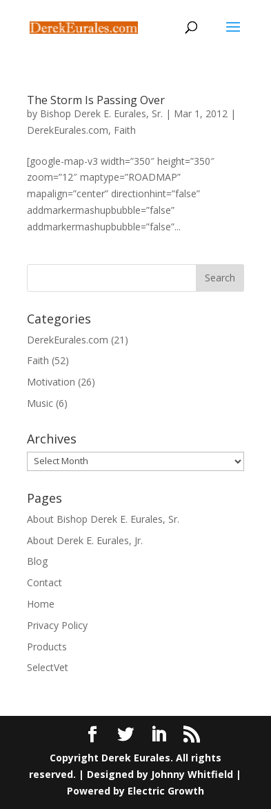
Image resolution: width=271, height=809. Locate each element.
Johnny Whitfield (192, 774)
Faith (125, 130)
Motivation (51, 381)
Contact (44, 582)
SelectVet (47, 667)
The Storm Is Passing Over (96, 100)
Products (47, 646)
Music (40, 403)
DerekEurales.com (67, 130)
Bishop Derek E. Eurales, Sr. (101, 113)
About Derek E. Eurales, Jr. (85, 540)
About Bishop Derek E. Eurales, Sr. (103, 519)
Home (40, 603)
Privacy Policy (57, 625)
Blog (37, 561)
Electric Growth (166, 790)
